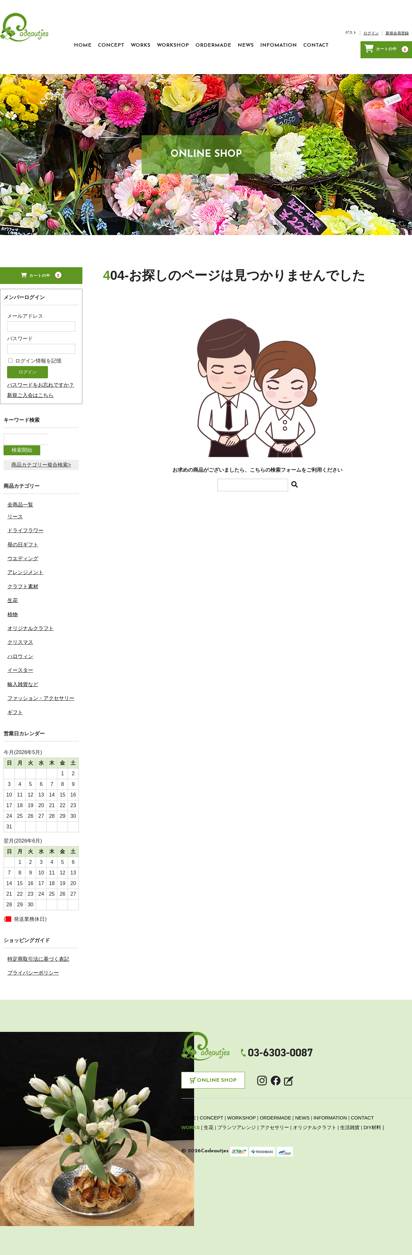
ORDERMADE (172, 60)
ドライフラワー (25, 527)
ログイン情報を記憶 (34, 369)
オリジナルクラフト (30, 625)
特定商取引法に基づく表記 (38, 955)
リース (15, 513)
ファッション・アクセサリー (40, 695)
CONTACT (293, 60)
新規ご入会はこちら (30, 403)
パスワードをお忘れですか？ (40, 393)
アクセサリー (274, 1124)
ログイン (342, 51)
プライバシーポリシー (33, 969)
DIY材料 (372, 1124)
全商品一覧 (20, 501)
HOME (15, 60)
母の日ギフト (22, 541)
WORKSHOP (125, 60)
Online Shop (217, 1077)
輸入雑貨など (22, 681)
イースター (20, 667)
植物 (12, 611)
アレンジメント (25, 569)
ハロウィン (20, 653)
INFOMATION (249, 60)
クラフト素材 (22, 583)
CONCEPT (50, 60)
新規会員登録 (368, 51)
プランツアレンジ (236, 1124)
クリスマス (20, 639)
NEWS (210, 60)
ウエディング (22, 555)
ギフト (15, 709)
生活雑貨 (350, 1124)
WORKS (86, 60)
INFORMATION (330, 1114)
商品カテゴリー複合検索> (41, 461)
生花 (12, 597)
